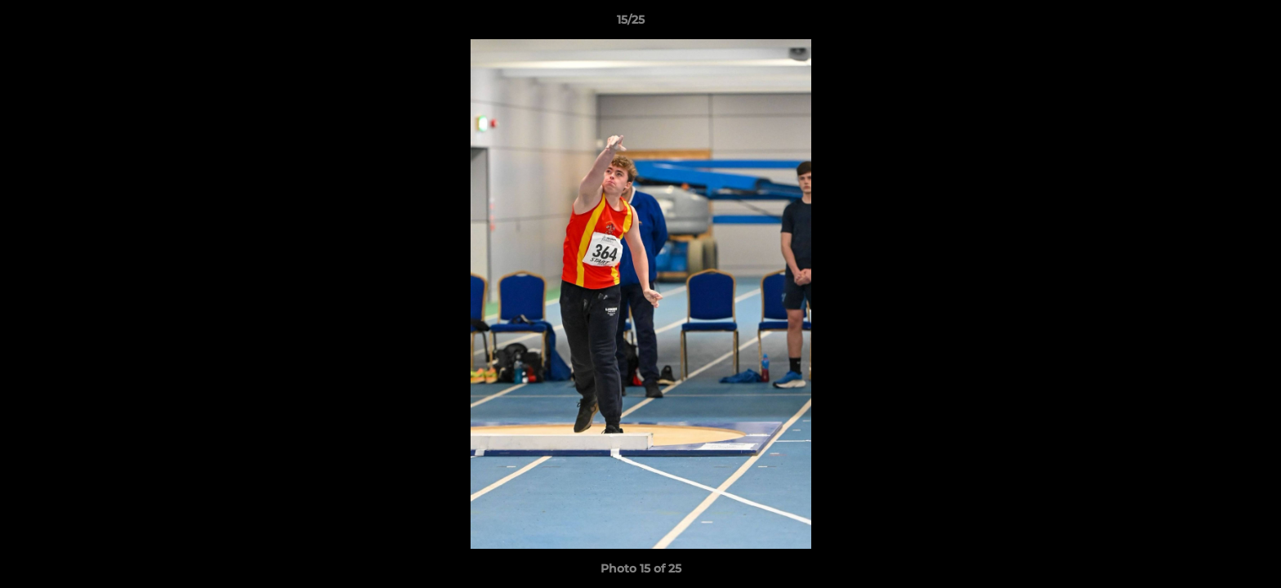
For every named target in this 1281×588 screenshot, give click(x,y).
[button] (1212, 23)
